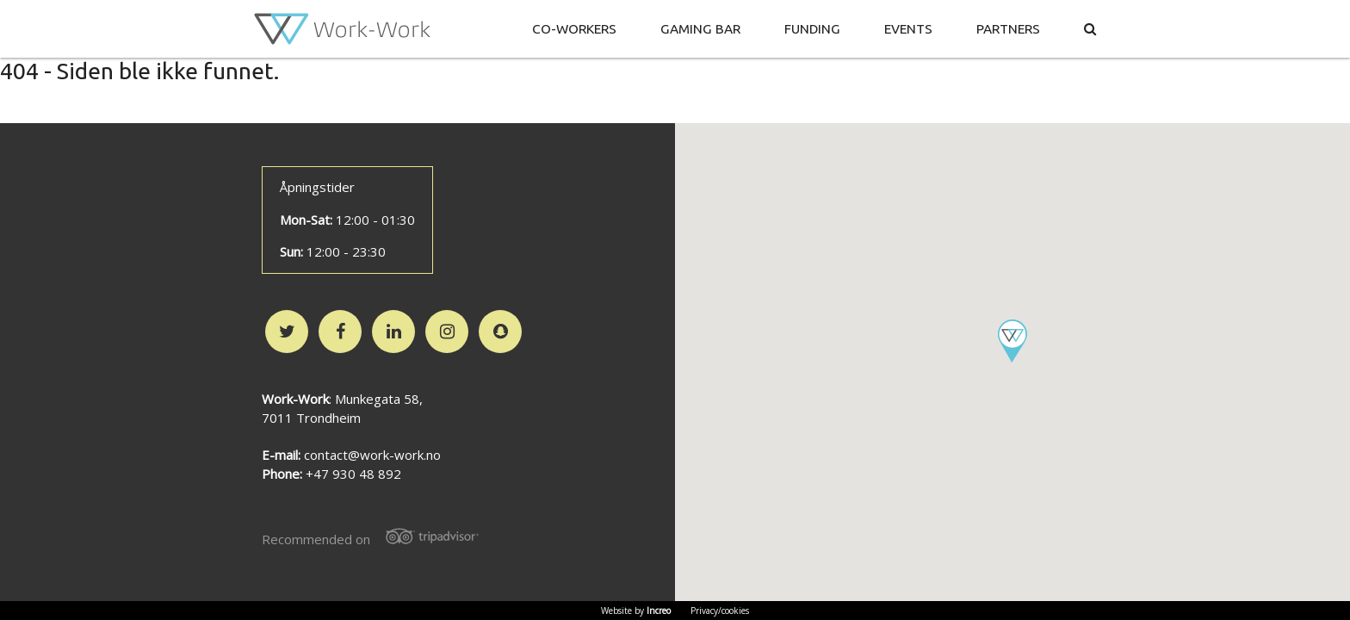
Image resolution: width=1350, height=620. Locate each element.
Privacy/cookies (719, 610)
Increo (659, 610)
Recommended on (376, 537)
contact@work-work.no (372, 454)
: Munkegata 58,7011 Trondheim (342, 408)
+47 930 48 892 (353, 473)
